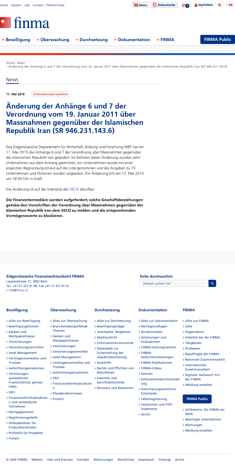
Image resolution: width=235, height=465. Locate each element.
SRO (12, 392)
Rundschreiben (152, 332)
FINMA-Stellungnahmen (158, 347)
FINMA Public (197, 399)
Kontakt (38, 5)
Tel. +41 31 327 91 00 (21, 286)
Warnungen (193, 425)
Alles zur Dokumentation (159, 321)
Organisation (194, 332)
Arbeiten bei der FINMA (202, 337)
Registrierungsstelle (23, 417)
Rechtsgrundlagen (154, 326)
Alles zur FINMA (197, 321)
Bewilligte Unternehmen (203, 419)
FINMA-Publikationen (156, 362)
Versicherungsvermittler (26, 347)
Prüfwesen (192, 348)
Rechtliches (126, 459)
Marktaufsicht (107, 337)
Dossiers (147, 374)
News (140, 5)
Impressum (146, 459)
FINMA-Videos (151, 368)
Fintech (14, 438)
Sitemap (165, 459)
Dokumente (163, 5)
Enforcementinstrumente (115, 343)
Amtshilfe (104, 362)
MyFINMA (205, 5)
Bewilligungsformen (24, 326)
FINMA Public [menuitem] (217, 39)
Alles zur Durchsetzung (114, 321)
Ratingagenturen (21, 412)
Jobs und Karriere (60, 459)
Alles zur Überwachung (70, 321)
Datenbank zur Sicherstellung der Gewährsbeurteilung (112, 353)
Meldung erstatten (198, 385)
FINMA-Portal (55, 5)
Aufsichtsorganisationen (26, 368)
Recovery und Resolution (115, 388)
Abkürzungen (103, 459)
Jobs (27, 5)
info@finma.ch (18, 290)
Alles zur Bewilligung (24, 321)
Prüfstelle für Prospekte (26, 433)
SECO (74, 189)
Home (4, 5)
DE (231, 5)
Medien (16, 5)
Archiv (145, 414)
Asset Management (23, 353)
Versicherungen (20, 342)
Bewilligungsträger (111, 326)
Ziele (188, 326)
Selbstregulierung (154, 399)
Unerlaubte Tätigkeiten (114, 332)
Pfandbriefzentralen (67, 393)
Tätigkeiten (193, 343)
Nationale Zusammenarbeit (205, 359)
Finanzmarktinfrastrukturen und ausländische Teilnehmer (28, 402)
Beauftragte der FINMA (202, 354)
